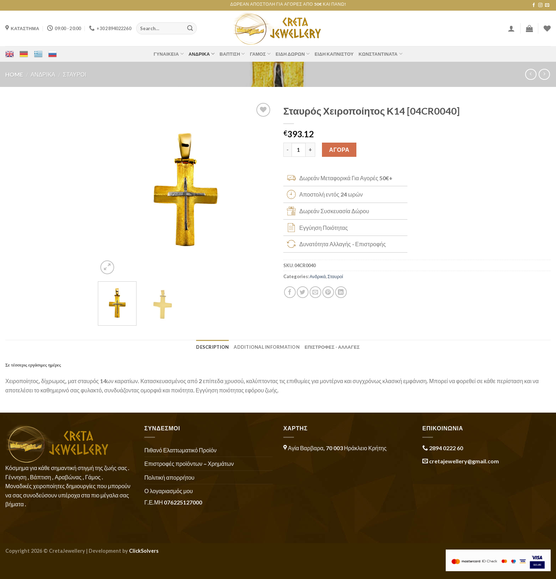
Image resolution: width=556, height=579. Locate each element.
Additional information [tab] (267, 347)
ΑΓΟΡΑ (339, 149)
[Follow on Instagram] (540, 5)
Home (14, 74)
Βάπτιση (232, 53)
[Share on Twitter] (302, 292)
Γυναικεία (169, 53)
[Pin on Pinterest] (328, 292)
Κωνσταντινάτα (380, 53)
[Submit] (190, 28)
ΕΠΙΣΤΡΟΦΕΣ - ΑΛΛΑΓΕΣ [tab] (332, 347)
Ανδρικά (202, 53)
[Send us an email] (547, 5)
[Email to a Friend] (315, 292)
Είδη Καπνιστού (334, 54)
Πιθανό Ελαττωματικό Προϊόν (180, 450)
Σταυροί (75, 74)
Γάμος (260, 53)
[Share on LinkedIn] (341, 292)
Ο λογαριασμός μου (168, 490)
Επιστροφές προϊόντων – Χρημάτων (189, 463)
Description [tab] (212, 347)
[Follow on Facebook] (534, 5)
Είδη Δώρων (293, 53)
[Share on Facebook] (290, 292)
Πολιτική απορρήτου (169, 477)
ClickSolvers (144, 551)
